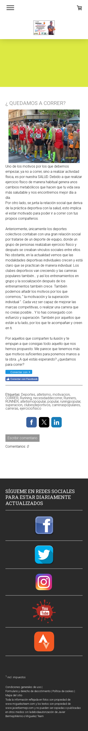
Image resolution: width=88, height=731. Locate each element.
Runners (70, 398)
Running (26, 398)
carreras (11, 408)
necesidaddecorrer (47, 398)
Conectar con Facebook (22, 379)
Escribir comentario (22, 438)
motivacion (61, 394)
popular (53, 401)
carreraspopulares (66, 405)
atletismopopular (33, 401)
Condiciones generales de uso (23, 687)
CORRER (11, 398)
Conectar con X (18, 372)
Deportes (28, 394)
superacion (13, 405)
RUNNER (12, 401)
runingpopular (70, 401)
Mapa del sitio (13, 695)
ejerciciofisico (30, 408)
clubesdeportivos (37, 405)
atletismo (44, 394)
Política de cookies (63, 691)
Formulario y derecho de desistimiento (27, 691)
